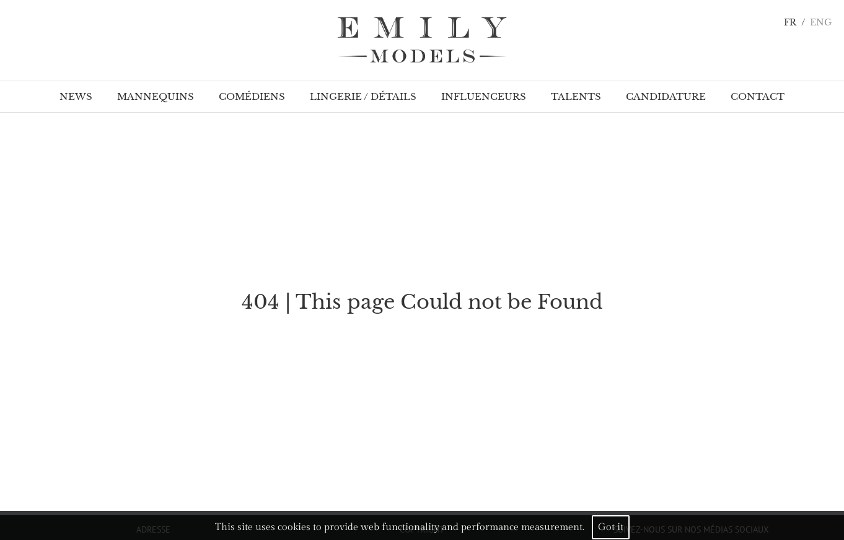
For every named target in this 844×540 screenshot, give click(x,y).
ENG (821, 22)
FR (790, 22)
